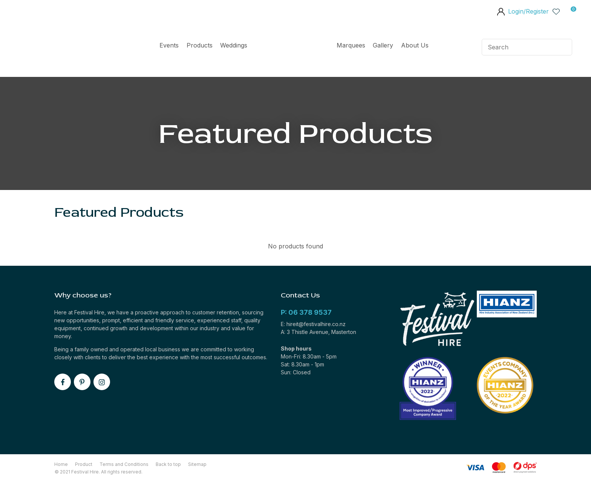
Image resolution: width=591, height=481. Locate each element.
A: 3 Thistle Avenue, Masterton (318, 332)
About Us (415, 45)
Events (169, 45)
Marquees (351, 45)
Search (563, 47)
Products (200, 45)
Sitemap (197, 464)
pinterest (82, 382)
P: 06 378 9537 (306, 312)
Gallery (383, 45)
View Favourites (556, 11)
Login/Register (528, 11)
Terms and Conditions (124, 464)
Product (83, 464)
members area (500, 12)
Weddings (233, 45)
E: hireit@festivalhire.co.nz (313, 324)
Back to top (168, 464)
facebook (62, 382)
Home (292, 47)
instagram (101, 382)
